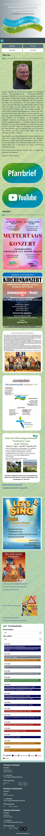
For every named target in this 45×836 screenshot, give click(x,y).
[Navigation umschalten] (2, 41)
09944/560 (9, 820)
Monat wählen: (8, 629)
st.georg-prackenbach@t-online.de (16, 800)
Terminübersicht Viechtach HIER (10, 589)
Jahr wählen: (7, 636)
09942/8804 (9, 798)
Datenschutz (26, 833)
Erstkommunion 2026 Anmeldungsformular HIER (14, 583)
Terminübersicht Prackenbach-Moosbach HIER (14, 586)
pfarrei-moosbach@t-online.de (15, 822)
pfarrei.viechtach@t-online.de (14, 777)
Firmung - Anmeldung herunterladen (11, 605)
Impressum (19, 833)
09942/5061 (9, 775)
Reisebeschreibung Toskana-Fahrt (12, 485)
